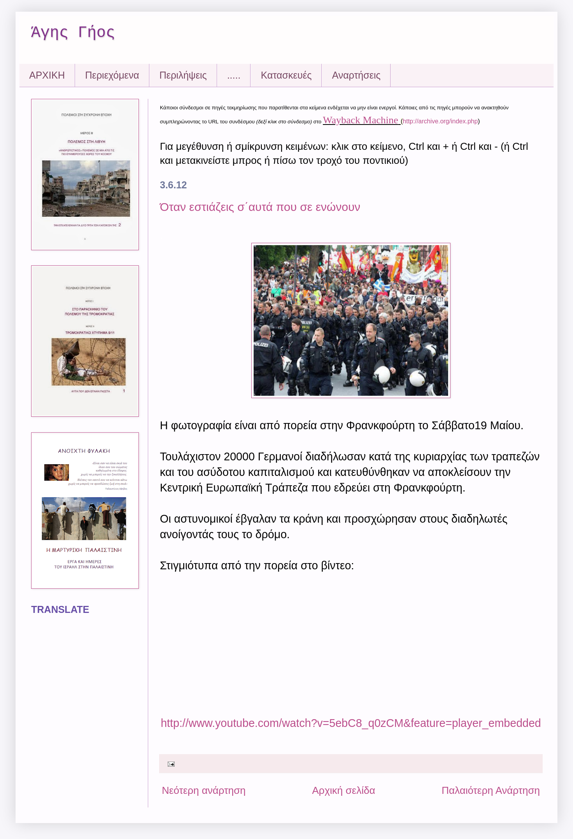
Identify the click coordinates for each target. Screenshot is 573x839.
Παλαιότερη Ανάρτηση (491, 790)
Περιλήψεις (183, 75)
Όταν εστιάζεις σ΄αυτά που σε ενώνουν (260, 206)
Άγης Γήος (73, 33)
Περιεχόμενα (112, 75)
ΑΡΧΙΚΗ (47, 75)
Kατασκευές (286, 75)
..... (234, 75)
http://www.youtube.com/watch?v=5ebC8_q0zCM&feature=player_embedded (351, 723)
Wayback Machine (360, 120)
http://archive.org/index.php (440, 121)
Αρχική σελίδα (343, 790)
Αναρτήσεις (356, 75)
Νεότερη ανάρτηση (204, 790)
